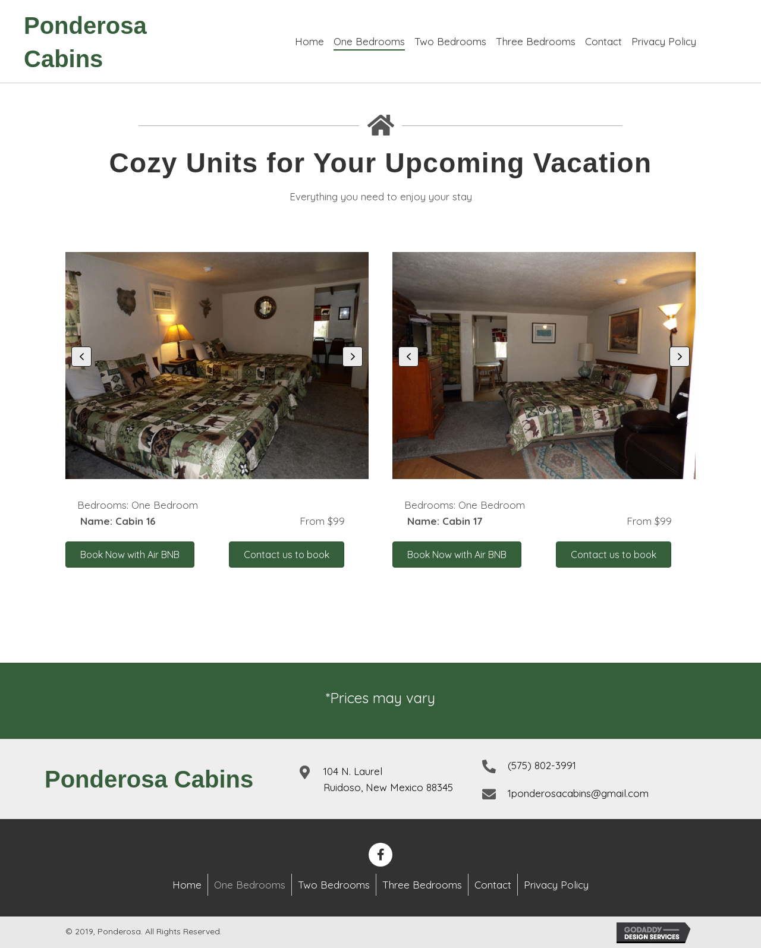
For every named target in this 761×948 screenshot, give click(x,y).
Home (187, 884)
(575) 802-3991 (542, 765)
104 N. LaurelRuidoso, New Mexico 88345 (388, 779)
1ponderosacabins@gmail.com (578, 793)
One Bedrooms (249, 884)
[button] (81, 357)
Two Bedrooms (334, 884)
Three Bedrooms (422, 884)
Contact (492, 884)
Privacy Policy (556, 884)
